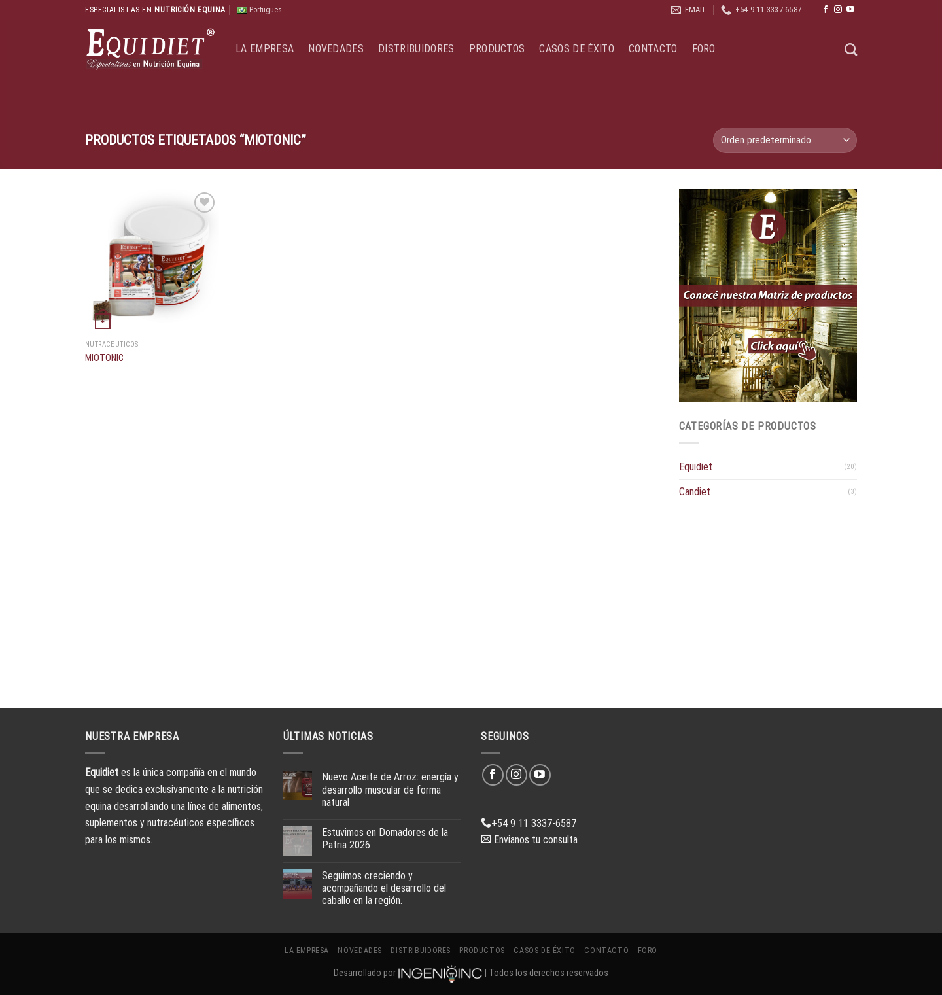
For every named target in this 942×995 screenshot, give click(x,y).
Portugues (259, 9)
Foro (704, 49)
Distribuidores (416, 49)
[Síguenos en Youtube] (850, 9)
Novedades (336, 49)
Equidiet (695, 467)
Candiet (694, 491)
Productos (497, 49)
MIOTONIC (104, 358)
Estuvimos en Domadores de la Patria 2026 (385, 838)
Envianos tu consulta (529, 839)
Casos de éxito (576, 49)
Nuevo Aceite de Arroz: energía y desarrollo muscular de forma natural (390, 789)
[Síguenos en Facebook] (825, 9)
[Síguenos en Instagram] (838, 9)
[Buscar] (851, 49)
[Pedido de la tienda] (785, 140)
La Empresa (265, 49)
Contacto (653, 49)
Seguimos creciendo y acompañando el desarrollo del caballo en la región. (384, 888)
